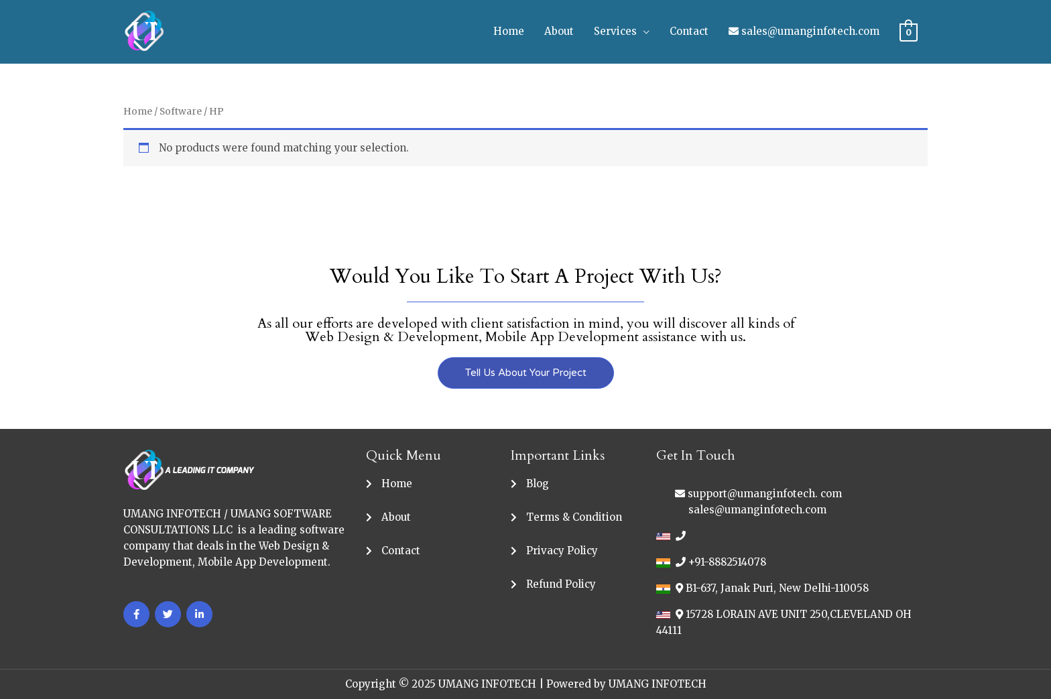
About (559, 31)
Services (615, 31)
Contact (689, 31)
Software (181, 111)
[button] (526, 373)
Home (508, 31)
